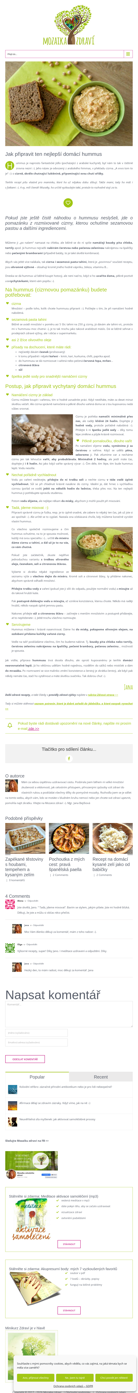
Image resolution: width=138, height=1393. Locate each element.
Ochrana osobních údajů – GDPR (73, 1386)
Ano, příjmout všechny (36, 1377)
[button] (8, 852)
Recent (101, 1077)
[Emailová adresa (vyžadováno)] (36, 1042)
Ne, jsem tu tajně (75, 1377)
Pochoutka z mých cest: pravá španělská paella (67, 864)
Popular (37, 1077)
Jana (26, 925)
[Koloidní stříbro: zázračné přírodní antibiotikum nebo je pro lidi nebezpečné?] (12, 1087)
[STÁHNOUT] (69, 1244)
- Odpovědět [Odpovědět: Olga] (31, 944)
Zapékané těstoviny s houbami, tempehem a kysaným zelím (24, 867)
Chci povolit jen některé (114, 1377)
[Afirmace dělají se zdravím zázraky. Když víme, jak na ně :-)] (12, 1104)
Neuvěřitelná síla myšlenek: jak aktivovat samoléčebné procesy (57, 1119)
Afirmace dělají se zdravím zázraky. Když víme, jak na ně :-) (54, 1103)
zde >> (33, 729)
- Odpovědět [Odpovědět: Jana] (38, 925)
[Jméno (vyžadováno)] (36, 1033)
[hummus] (69, 103)
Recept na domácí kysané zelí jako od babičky (111, 864)
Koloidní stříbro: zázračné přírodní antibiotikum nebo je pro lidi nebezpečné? (65, 1086)
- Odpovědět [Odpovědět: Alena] (32, 900)
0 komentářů (17, 880)
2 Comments (60, 875)
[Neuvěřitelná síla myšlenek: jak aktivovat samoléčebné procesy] (12, 1120)
